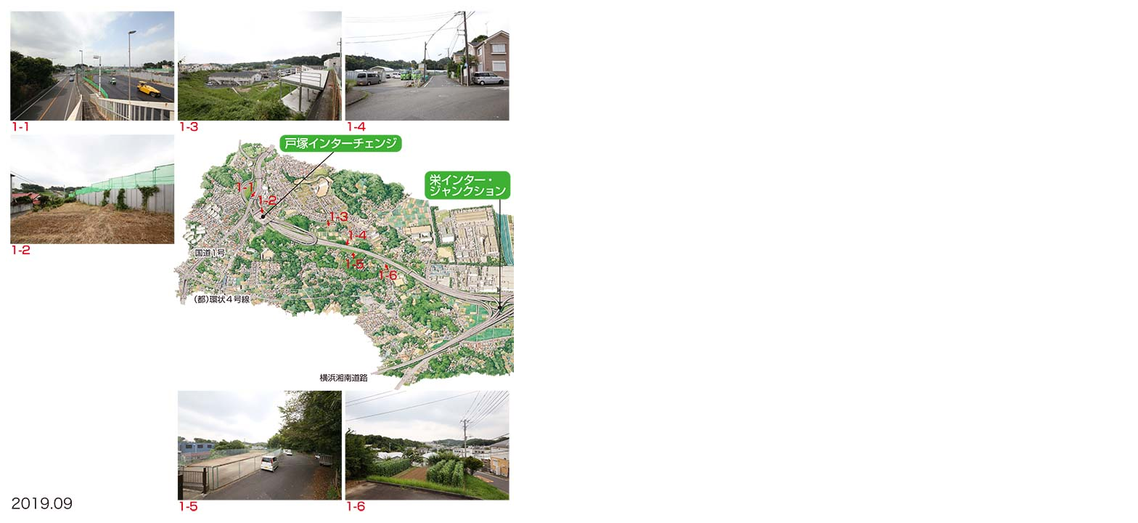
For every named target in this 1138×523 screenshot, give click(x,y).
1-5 (260, 444)
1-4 (427, 65)
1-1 (92, 65)
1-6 (427, 444)
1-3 (260, 65)
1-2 (92, 189)
